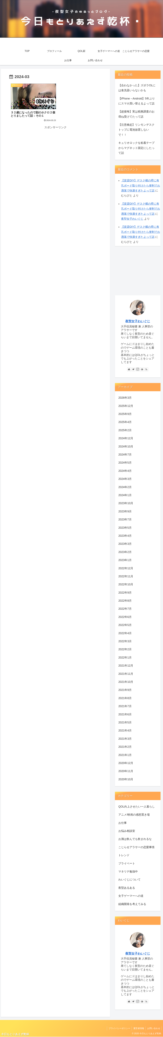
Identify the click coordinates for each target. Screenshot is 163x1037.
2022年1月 (125, 657)
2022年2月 (125, 649)
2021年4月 (125, 730)
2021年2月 (125, 746)
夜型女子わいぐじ (132, 218)
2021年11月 (125, 673)
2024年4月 (125, 470)
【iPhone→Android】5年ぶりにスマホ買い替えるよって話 (136, 101)
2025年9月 (125, 414)
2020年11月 (125, 771)
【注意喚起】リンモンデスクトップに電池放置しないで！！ (136, 129)
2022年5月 (125, 625)
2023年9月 (125, 511)
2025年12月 (125, 405)
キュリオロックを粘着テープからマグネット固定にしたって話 (136, 147)
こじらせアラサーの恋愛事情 (136, 847)
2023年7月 (125, 519)
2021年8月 (125, 698)
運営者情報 (138, 1028)
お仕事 (122, 822)
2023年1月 (125, 560)
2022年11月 (125, 576)
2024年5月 (125, 462)
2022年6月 (125, 617)
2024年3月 (125, 478)
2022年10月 (125, 584)
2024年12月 (125, 438)
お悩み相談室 (126, 830)
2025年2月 (125, 430)
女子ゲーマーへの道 (130, 895)
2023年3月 (125, 543)
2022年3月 (125, 641)
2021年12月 (125, 665)
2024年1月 (125, 495)
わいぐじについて (129, 879)
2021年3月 (125, 738)
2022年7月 (125, 608)
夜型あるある (126, 887)
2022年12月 (125, 568)
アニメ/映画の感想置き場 (134, 814)
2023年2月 (125, 552)
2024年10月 (125, 446)
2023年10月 (125, 503)
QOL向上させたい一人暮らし (136, 806)
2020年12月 (125, 763)
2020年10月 (125, 779)
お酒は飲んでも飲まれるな (135, 839)
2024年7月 (125, 454)
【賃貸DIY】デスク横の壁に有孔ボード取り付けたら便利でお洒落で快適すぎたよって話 (140, 185)
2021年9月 (125, 689)
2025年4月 (125, 422)
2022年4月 (125, 633)
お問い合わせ (153, 1028)
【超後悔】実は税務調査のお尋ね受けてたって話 (136, 114)
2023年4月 (125, 535)
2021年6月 (125, 714)
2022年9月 (125, 592)
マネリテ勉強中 (128, 871)
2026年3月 (125, 397)
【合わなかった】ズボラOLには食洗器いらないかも (136, 88)
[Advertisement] (55, 150)
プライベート (126, 863)
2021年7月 (125, 706)
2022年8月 (125, 600)
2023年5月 (125, 527)
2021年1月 (125, 755)
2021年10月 (125, 681)
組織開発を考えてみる (132, 904)
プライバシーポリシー (119, 1028)
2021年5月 (125, 722)
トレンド (123, 855)
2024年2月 (125, 487)
